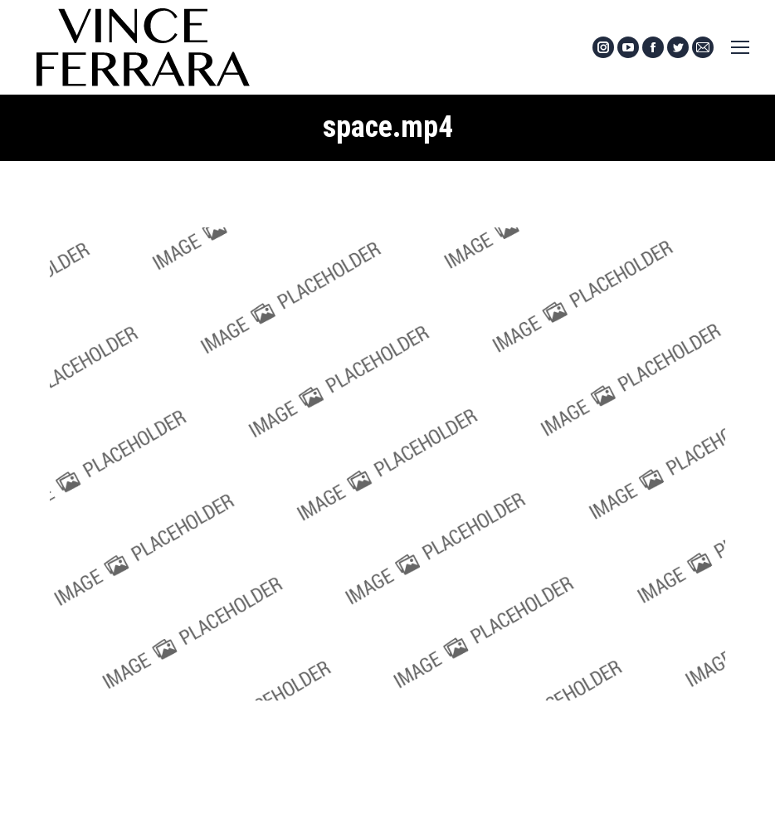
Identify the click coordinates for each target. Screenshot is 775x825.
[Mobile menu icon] (740, 47)
